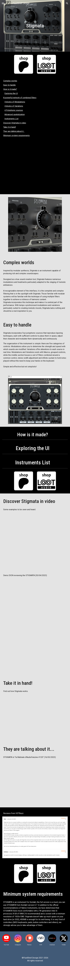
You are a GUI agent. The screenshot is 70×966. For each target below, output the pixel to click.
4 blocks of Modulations (14, 102)
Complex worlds (10, 81)
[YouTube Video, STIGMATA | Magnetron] (35, 166)
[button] (3, 3)
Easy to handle (9, 85)
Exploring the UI (11, 93)
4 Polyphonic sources (13, 110)
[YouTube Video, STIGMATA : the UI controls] (35, 716)
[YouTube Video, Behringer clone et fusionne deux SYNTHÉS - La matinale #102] (35, 782)
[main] (35, 26)
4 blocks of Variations (13, 106)
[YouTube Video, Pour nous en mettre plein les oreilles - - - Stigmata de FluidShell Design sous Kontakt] (35, 601)
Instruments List (11, 119)
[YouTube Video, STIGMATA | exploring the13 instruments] (35, 540)
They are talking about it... (13, 131)
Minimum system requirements (16, 135)
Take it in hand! (9, 127)
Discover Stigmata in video (14, 123)
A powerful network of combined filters (19, 98)
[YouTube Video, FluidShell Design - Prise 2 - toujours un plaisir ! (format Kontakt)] (35, 650)
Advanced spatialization (14, 114)
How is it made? (10, 89)
